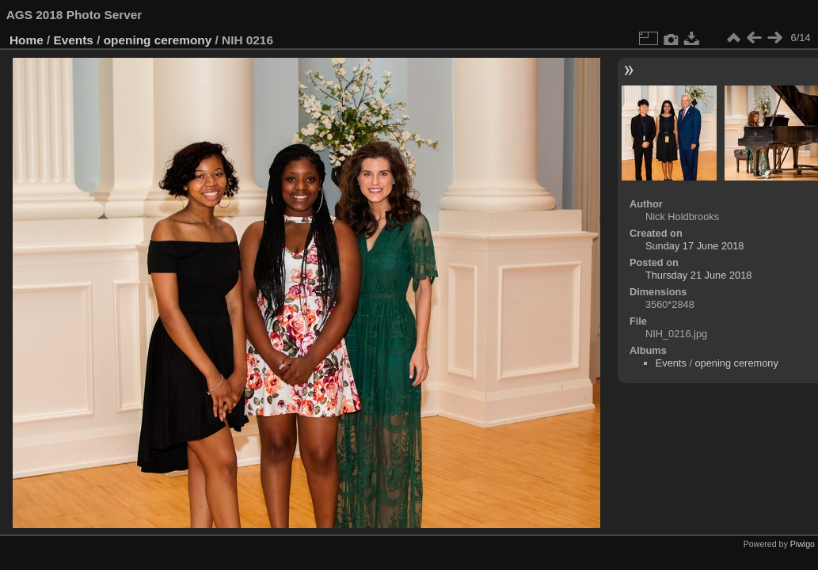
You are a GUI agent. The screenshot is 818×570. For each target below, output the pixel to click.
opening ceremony (158, 40)
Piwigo (802, 544)
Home (27, 40)
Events (73, 40)
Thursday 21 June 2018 (698, 275)
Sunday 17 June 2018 (694, 246)
